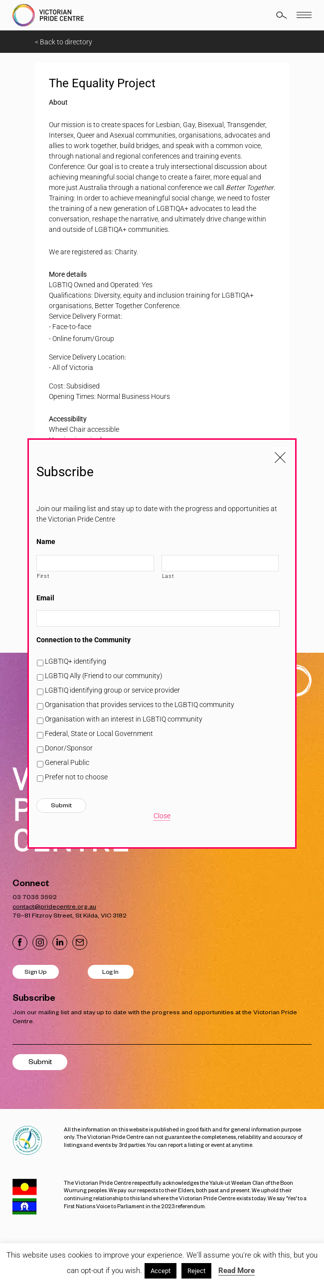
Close (162, 816)
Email (45, 598)
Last (168, 575)
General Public (67, 762)
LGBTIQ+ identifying (75, 661)
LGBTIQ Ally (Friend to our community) (103, 676)
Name (45, 542)
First (43, 575)
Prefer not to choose (76, 777)
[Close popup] (280, 454)
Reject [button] (196, 1271)
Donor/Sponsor (69, 748)
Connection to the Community (83, 640)
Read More (236, 1270)
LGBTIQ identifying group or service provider (112, 690)
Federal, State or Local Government (99, 733)
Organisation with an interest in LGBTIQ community (123, 719)
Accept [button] (160, 1271)
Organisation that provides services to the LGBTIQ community (139, 705)
